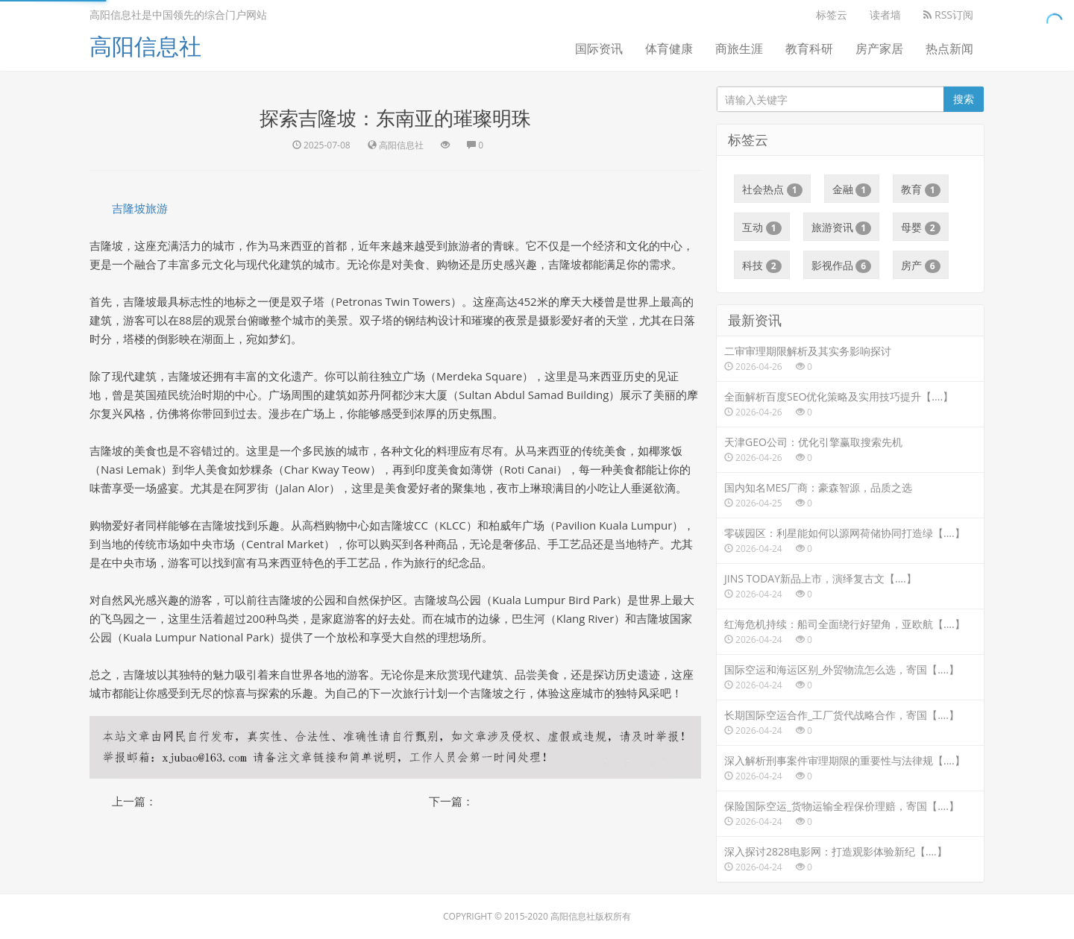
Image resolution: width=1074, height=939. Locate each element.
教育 (920, 189)
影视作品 (841, 265)
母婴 (920, 227)
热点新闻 (949, 48)
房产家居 (879, 48)
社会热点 (772, 189)
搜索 (963, 99)
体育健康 (669, 48)
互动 (762, 227)
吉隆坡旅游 (140, 208)
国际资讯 (599, 48)
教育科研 (809, 48)
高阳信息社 (145, 46)
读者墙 (885, 14)
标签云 (831, 14)
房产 (920, 265)
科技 (762, 265)
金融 (852, 189)
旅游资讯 (841, 227)
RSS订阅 (948, 14)
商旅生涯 (739, 48)
